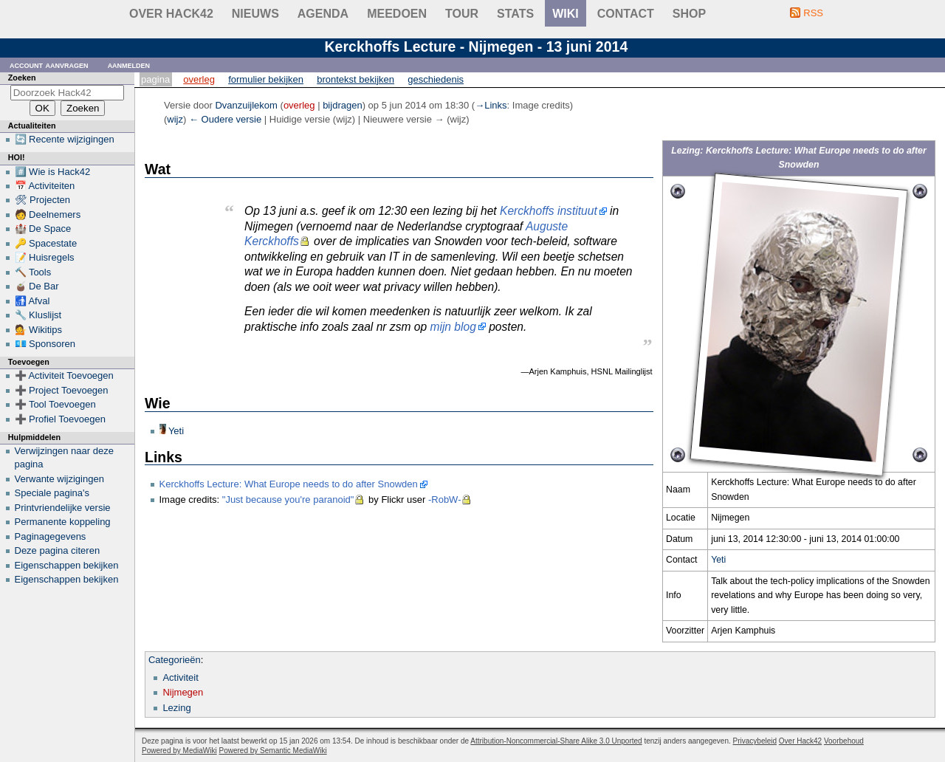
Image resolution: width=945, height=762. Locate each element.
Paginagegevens (50, 536)
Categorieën (174, 659)
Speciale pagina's (52, 492)
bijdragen (342, 105)
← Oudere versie (225, 119)
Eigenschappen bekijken (67, 565)
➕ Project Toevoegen (62, 390)
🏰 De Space (43, 228)
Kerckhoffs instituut (548, 211)
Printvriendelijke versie (63, 507)
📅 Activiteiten (45, 185)
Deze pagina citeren (57, 550)
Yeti (718, 560)
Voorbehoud (844, 741)
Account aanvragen (49, 64)
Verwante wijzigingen (59, 478)
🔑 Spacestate (46, 243)
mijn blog (452, 326)
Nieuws (255, 13)
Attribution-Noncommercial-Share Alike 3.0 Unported (556, 741)
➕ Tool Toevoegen (55, 404)
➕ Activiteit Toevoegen (64, 375)
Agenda (323, 13)
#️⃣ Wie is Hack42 (53, 171)
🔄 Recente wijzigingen (64, 139)
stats (515, 13)
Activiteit (180, 677)
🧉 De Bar (37, 286)
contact (625, 13)
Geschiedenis (436, 79)
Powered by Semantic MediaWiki (273, 750)
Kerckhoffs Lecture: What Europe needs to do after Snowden (288, 484)
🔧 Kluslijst (38, 314)
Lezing (176, 707)
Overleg (199, 79)
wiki (565, 13)
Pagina (155, 79)
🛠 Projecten (43, 199)
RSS (813, 12)
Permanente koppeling (63, 521)
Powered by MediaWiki (179, 750)
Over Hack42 (171, 13)
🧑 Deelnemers (48, 214)
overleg (299, 105)
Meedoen (397, 13)
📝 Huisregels (45, 257)
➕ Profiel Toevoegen (60, 419)
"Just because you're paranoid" (288, 499)
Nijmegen (182, 692)
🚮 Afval (32, 300)
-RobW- (444, 499)
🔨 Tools (33, 272)
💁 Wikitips (38, 329)
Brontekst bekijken (355, 79)
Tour (461, 13)
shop (689, 13)
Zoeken (22, 77)
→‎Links (490, 105)
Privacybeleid (755, 741)
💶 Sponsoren (45, 343)
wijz (175, 119)
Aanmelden (129, 64)
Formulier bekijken (265, 79)
